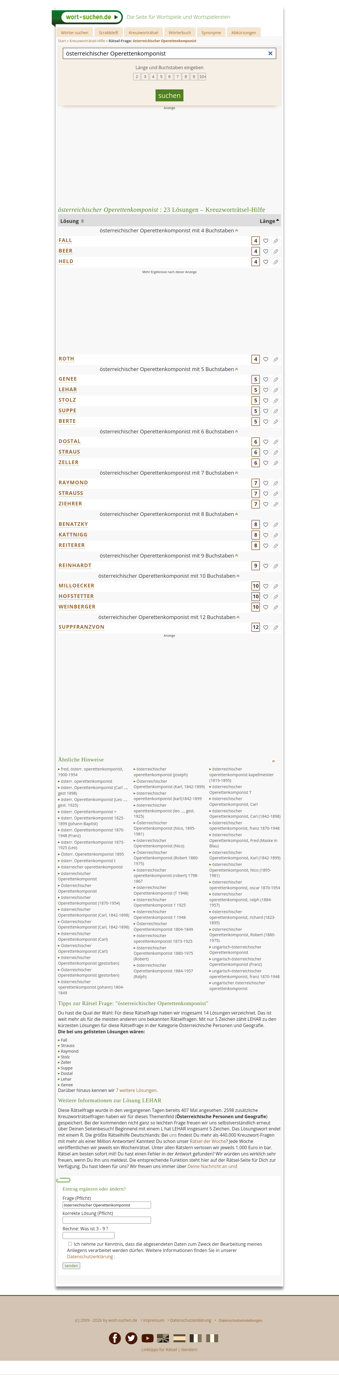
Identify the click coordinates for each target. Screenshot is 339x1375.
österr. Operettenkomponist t (88, 860)
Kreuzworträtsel (143, 32)
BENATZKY (73, 524)
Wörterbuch (180, 32)
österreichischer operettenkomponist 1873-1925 (163, 938)
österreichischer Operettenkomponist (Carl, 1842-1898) (93, 912)
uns (173, 1135)
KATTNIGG (73, 534)
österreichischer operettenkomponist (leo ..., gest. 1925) (164, 810)
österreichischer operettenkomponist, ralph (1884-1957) (240, 899)
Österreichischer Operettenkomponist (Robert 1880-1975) (166, 858)
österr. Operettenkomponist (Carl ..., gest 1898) (93, 790)
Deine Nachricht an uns (211, 1166)
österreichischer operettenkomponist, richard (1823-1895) (242, 917)
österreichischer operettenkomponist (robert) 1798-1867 (166, 875)
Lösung (70, 221)
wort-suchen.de (122, 1320)
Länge (267, 221)
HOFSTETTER (76, 596)
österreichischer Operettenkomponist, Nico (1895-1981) (240, 870)
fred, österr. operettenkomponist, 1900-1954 (90, 771)
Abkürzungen (243, 32)
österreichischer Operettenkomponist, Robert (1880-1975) (242, 935)
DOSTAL (70, 441)
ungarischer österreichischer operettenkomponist (237, 985)
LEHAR (68, 389)
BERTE (67, 420)
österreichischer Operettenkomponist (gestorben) (88, 960)
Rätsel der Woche (208, 1141)
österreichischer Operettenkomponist (77, 876)
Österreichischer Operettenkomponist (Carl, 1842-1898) (93, 924)
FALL (65, 240)
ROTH (67, 358)
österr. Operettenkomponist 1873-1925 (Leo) (91, 845)
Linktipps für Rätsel (159, 1349)
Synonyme (211, 32)
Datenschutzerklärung (90, 1256)
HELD (66, 261)
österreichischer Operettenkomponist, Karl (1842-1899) (244, 855)
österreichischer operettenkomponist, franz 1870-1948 (244, 825)
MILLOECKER (76, 585)
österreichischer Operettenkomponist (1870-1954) (89, 900)
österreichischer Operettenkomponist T (230, 789)
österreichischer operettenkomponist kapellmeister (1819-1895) (241, 774)
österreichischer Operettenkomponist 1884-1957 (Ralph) (163, 970)
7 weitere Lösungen (136, 1090)
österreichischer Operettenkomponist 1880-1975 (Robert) (163, 953)
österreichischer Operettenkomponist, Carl (233, 801)
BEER (66, 250)
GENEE (68, 378)
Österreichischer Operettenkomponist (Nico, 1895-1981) (165, 828)
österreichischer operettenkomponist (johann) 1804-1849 (91, 987)
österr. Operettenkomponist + (88, 811)
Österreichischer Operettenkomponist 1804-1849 (163, 926)
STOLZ (67, 399)
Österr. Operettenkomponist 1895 (92, 854)
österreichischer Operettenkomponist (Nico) (159, 843)
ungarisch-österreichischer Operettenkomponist (235, 949)
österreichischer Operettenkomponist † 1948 (160, 914)
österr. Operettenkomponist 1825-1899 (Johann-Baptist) (91, 820)
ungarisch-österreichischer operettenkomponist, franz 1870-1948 (244, 973)
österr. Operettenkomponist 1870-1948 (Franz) (91, 832)
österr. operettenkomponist (86, 781)
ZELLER (69, 462)
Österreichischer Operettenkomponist (77, 888)
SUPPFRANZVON (82, 626)
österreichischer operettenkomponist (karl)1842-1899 (168, 796)
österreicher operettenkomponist (92, 867)
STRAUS (69, 451)
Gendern (189, 1349)
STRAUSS (71, 492)
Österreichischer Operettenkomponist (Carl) (83, 948)
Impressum (153, 1320)
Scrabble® (108, 32)
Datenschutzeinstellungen (240, 1320)
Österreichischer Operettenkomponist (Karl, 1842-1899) (169, 784)
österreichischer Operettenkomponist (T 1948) (161, 890)
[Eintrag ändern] (275, 240)
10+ (203, 76)
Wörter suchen (74, 32)
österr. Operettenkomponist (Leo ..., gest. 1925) (92, 802)
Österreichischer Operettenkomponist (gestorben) (88, 972)
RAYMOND (73, 482)
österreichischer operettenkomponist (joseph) (161, 771)
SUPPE (68, 410)
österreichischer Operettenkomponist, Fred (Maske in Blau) (243, 840)
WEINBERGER (77, 606)
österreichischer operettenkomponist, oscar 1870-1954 (244, 884)
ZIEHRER (70, 503)
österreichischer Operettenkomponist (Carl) (83, 936)
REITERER (72, 545)
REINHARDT (75, 565)
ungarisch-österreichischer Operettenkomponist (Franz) (235, 961)
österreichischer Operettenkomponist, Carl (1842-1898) (244, 813)
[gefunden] (265, 240)
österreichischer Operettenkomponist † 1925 (160, 902)
